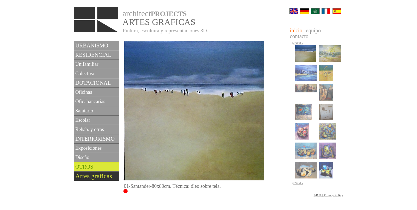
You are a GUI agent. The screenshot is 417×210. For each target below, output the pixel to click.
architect (155, 13)
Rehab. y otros (89, 129)
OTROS (84, 167)
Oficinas (83, 92)
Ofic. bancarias (90, 101)
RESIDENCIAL (93, 55)
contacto (299, 36)
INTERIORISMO (95, 139)
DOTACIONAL (93, 83)
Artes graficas (93, 176)
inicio (296, 30)
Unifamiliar (86, 64)
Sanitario (84, 110)
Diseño (82, 157)
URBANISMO (91, 45)
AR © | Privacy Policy (328, 195)
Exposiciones (88, 148)
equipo (313, 30)
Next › (299, 43)
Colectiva (84, 73)
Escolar (82, 120)
